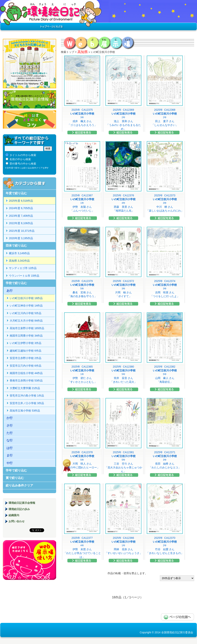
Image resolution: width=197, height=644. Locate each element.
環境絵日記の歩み (19, 509)
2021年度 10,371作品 (21, 230)
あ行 (9, 290)
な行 (9, 440)
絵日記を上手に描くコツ (29, 119)
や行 (9, 463)
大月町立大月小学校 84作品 (26, 320)
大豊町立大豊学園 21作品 (25, 388)
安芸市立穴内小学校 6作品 (25, 365)
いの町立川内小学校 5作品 (25, 313)
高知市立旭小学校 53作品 (25, 410)
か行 (9, 418)
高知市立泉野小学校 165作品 (27, 328)
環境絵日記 (51, 16)
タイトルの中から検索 (23, 155)
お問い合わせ (17, 521)
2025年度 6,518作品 (21, 200)
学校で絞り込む (16, 283)
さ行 (9, 425)
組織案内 (14, 515)
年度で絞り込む (16, 193)
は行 (9, 448)
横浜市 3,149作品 (19, 253)
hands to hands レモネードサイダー (29, 63)
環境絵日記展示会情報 (29, 99)
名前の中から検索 (20, 159)
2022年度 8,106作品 (21, 223)
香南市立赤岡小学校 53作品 (26, 380)
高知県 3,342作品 (19, 260)
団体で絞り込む (16, 245)
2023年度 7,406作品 (21, 215)
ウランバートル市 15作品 (24, 275)
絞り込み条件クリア (19, 485)
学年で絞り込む (16, 470)
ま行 (9, 455)
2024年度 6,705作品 (21, 208)
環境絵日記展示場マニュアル (29, 560)
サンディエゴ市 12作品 (23, 268)
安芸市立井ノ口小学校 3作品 (27, 403)
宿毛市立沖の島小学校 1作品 (27, 395)
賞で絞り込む (15, 477)
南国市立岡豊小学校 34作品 (26, 335)
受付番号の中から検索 (23, 163)
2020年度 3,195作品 (21, 238)
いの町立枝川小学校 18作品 (26, 298)
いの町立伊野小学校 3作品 (25, 343)
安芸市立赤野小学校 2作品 (25, 358)
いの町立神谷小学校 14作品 (26, 305)
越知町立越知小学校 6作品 (25, 350)
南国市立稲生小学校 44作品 (26, 373)
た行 (9, 433)
